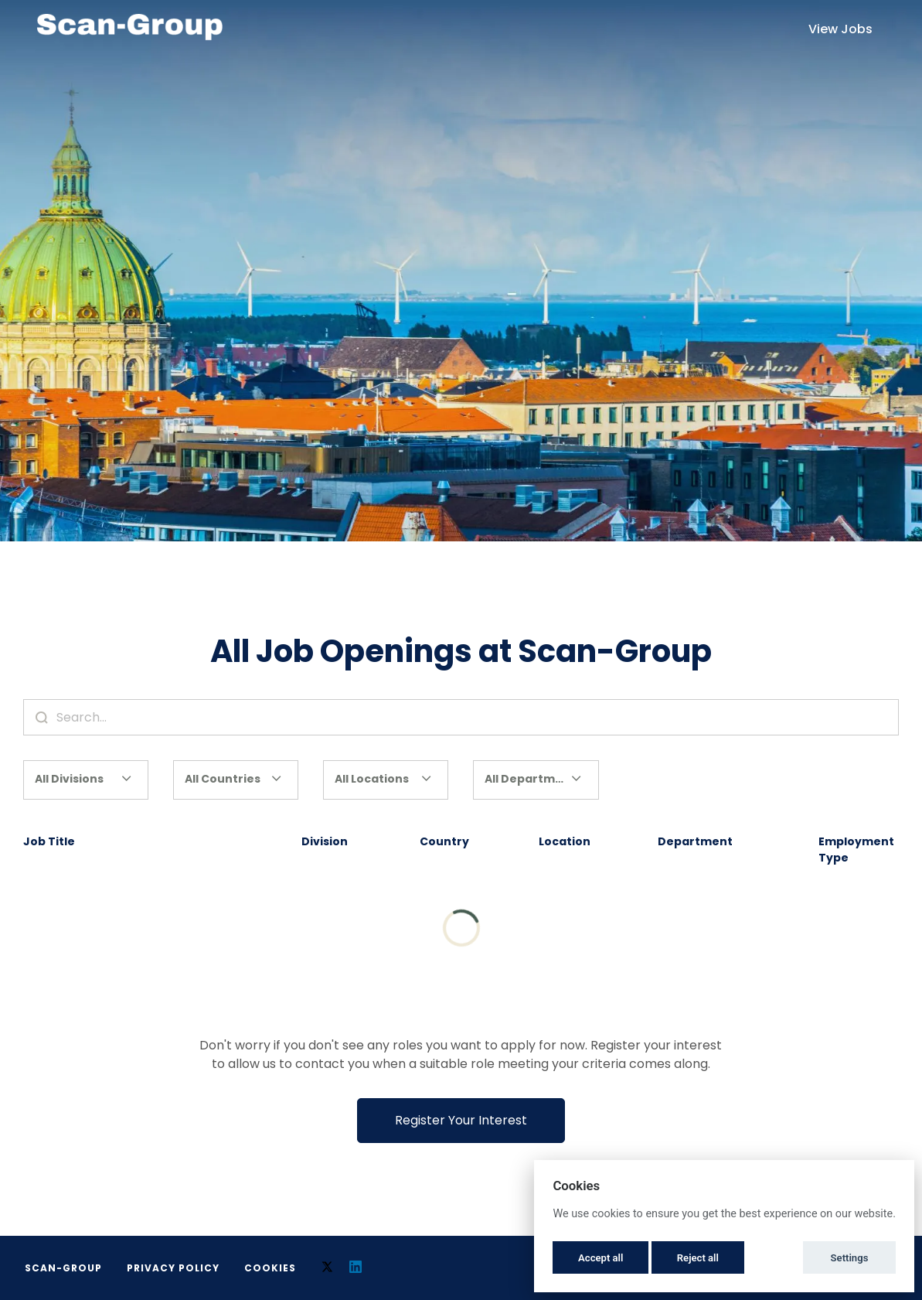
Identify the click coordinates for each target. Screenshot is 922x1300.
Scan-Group (63, 1267)
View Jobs (840, 29)
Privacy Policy (173, 1267)
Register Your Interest (461, 1120)
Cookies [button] (270, 1267)
